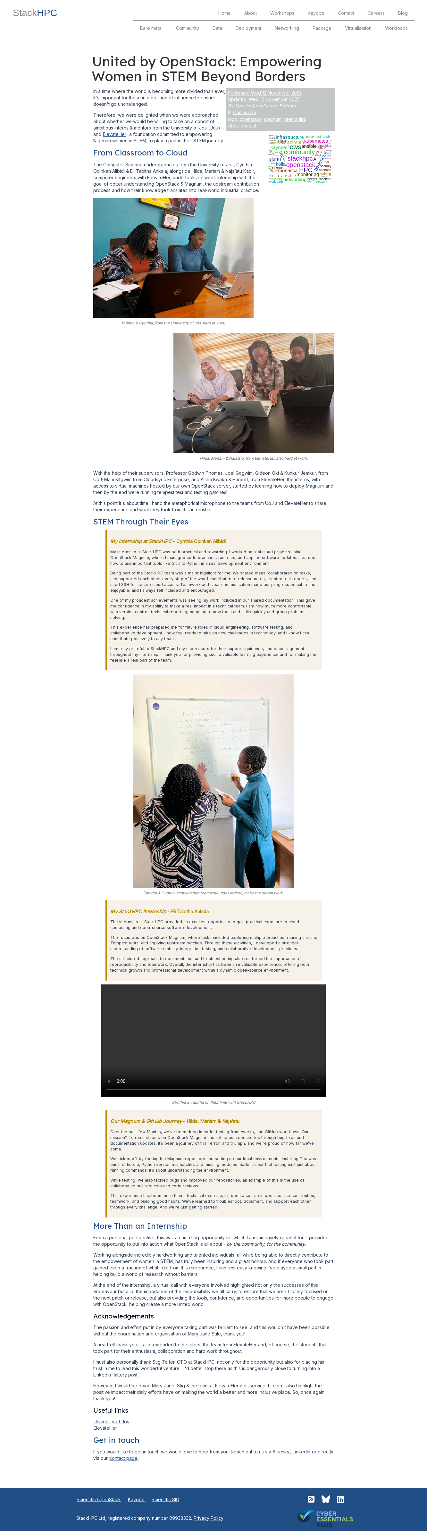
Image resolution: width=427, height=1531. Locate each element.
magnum (272, 119)
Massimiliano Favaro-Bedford (265, 105)
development (242, 125)
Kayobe (316, 13)
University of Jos (111, 1421)
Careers (376, 13)
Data (217, 28)
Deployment (248, 28)
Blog (403, 13)
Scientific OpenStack (99, 1499)
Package (322, 28)
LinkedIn (301, 1451)
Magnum (315, 486)
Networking (287, 28)
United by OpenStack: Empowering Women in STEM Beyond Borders (207, 69)
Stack (35, 12)
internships (294, 119)
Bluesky (281, 1451)
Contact (346, 13)
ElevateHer (114, 134)
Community (187, 28)
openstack (250, 119)
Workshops (282, 13)
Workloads (396, 28)
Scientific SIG (165, 1499)
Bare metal (151, 28)
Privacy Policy (208, 1518)
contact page (123, 1458)
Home (224, 13)
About (250, 13)
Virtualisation (358, 28)
